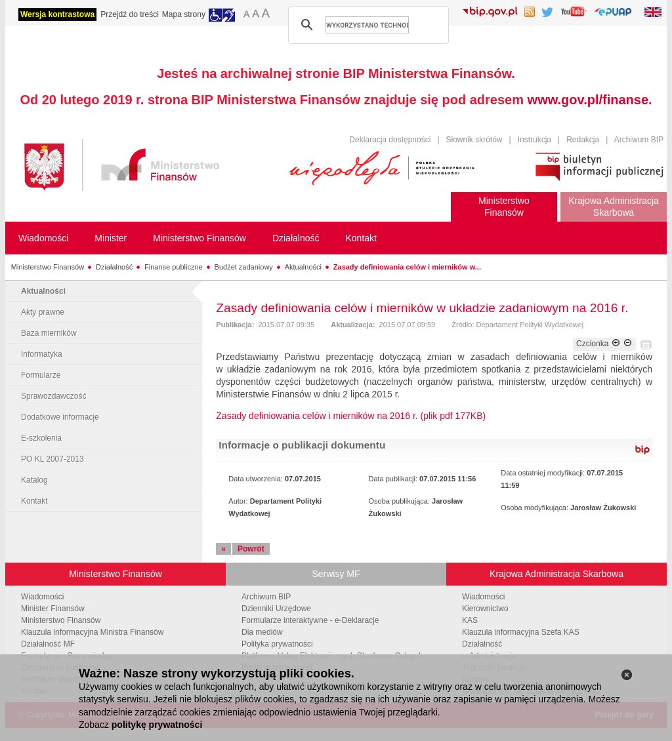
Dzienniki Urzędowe (276, 608)
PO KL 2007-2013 (52, 459)
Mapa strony (183, 14)
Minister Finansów (53, 608)
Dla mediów (262, 632)
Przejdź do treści (129, 14)
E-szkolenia (41, 438)
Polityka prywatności (277, 644)
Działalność (114, 267)
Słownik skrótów (474, 139)
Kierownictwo (485, 608)
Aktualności (303, 267)
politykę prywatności (157, 724)
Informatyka (41, 354)
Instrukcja (534, 139)
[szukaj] (367, 24)
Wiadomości (42, 596)
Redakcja (582, 139)
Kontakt (34, 501)
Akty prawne (42, 312)
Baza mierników (49, 333)
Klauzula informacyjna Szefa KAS (520, 632)
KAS (470, 620)
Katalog (34, 480)
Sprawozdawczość (53, 396)
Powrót (251, 548)
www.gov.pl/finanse (588, 99)
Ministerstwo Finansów (47, 267)
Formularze (41, 375)
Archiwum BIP (638, 139)
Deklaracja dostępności (389, 139)
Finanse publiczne (173, 267)
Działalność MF (48, 644)
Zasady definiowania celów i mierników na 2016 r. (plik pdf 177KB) (351, 416)
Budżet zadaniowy (244, 267)
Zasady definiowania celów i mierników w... (407, 267)
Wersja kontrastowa (57, 14)
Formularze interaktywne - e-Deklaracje (310, 620)
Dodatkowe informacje (60, 417)
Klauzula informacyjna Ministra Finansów (92, 632)
